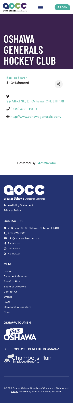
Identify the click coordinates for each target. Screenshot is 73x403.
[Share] (59, 84)
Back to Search (16, 77)
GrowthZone (46, 163)
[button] (40, 7)
